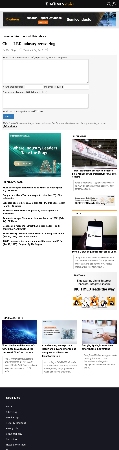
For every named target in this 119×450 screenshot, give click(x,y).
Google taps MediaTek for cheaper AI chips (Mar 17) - (32, 197)
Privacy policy (13, 428)
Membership (12, 417)
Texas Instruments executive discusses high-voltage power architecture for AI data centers (94, 173)
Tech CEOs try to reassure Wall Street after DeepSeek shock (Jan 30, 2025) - (33, 235)
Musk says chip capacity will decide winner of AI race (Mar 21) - (32, 189)
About (9, 406)
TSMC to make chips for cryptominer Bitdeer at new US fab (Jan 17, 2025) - (33, 243)
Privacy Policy (10, 126)
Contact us (11, 439)
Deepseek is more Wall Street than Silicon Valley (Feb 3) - (32, 227)
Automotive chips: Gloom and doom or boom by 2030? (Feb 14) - (33, 220)
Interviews (79, 136)
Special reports (13, 318)
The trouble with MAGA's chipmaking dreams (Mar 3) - (30, 212)
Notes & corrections (16, 444)
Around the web (13, 182)
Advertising (11, 411)
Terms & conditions (16, 422)
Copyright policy (14, 433)
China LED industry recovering (28, 44)
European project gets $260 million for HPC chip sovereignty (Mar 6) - (34, 204)
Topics (77, 213)
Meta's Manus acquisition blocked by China (94, 252)
